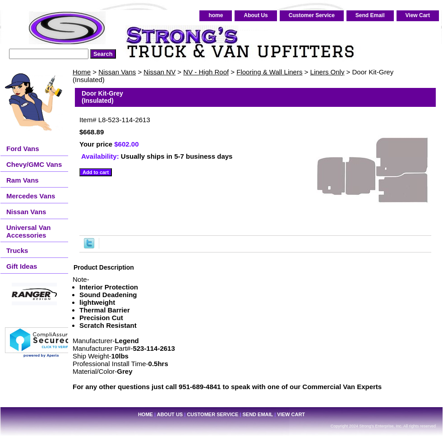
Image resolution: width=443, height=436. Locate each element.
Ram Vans (22, 180)
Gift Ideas (21, 266)
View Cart (418, 15)
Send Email (370, 15)
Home (82, 72)
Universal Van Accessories (28, 231)
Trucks (17, 250)
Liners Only (327, 72)
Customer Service (312, 15)
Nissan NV (159, 72)
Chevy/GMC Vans (34, 164)
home (215, 15)
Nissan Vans (117, 72)
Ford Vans (22, 148)
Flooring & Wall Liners (269, 72)
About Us (256, 15)
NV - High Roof (206, 72)
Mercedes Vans (30, 196)
